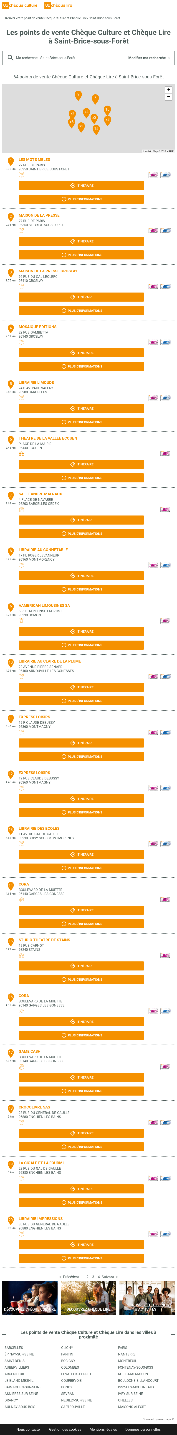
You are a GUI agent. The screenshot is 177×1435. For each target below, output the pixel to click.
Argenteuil (15, 1374)
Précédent (71, 1277)
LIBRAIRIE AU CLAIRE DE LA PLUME (50, 661)
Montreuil (127, 1361)
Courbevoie (71, 1381)
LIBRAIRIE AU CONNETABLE (43, 549)
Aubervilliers (17, 1367)
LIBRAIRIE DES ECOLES (39, 828)
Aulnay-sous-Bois (20, 1407)
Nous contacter (28, 1429)
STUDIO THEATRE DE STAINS (44, 940)
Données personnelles (143, 1429)
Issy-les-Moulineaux (136, 1387)
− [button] (168, 97)
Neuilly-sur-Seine (76, 1400)
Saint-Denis (15, 1361)
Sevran (67, 1394)
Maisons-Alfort (132, 1407)
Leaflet (147, 151)
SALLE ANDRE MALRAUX (40, 494)
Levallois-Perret (76, 1374)
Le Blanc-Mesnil (19, 1381)
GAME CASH (29, 1051)
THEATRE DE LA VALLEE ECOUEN (48, 438)
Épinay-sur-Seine (19, 1354)
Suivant (108, 1277)
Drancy (11, 1400)
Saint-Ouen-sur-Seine (23, 1387)
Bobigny (68, 1361)
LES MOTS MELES (34, 159)
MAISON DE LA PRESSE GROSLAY (48, 271)
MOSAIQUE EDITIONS (37, 326)
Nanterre (127, 1354)
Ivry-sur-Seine (130, 1394)
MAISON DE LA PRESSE (39, 215)
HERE (170, 151)
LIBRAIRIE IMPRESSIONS (41, 1218)
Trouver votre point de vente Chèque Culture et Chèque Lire (46, 18)
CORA (24, 884)
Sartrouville (73, 1407)
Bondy (66, 1387)
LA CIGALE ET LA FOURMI (41, 1163)
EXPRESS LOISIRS (34, 717)
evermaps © (166, 1419)
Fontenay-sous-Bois (135, 1367)
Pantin (67, 1354)
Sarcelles (14, 1348)
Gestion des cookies (65, 1429)
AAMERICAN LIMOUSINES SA (44, 605)
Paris (122, 1348)
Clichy (67, 1348)
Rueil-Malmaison (133, 1374)
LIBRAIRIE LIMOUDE (36, 382)
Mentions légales (103, 1429)
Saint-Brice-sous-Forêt (104, 18)
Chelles (125, 1400)
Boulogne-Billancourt (138, 1381)
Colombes (70, 1367)
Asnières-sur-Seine (21, 1394)
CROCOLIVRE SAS (34, 1107)
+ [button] (168, 90)
